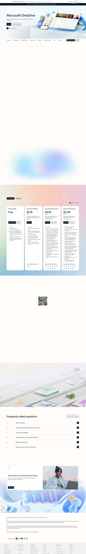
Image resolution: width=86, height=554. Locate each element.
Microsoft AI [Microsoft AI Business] (44, 546)
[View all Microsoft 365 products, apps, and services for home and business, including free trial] (77, 369)
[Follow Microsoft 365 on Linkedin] (16, 538)
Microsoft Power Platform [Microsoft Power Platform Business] (46, 553)
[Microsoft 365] (16, 1)
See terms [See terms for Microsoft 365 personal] (50, 218)
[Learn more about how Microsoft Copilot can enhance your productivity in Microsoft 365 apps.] (11, 487)
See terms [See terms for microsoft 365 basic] (28, 218)
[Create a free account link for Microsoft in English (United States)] (16, 24)
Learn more (18, 528)
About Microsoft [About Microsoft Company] (71, 548)
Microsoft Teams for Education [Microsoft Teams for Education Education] (35, 550)
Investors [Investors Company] (70, 553)
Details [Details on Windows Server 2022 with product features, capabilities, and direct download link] (46, 517)
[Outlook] (27, 266)
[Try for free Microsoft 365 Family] (72, 222)
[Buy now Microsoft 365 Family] (65, 222)
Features (38, 1)
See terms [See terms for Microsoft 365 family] (68, 218)
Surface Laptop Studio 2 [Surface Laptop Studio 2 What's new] (7, 550)
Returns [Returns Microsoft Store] (19, 551)
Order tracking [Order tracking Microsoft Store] (20, 553)
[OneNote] (57, 266)
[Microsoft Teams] (50, 268)
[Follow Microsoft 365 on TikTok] (27, 538)
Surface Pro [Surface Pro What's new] (5, 546)
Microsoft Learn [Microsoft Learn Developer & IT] (59, 550)
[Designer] (52, 268)
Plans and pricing (32, 1)
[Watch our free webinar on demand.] (50, 4)
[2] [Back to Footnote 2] (7, 524)
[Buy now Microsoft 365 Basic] (29, 222)
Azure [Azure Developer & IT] (57, 546)
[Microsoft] (8, 1)
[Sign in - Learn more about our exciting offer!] (12, 222)
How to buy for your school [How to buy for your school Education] (34, 553)
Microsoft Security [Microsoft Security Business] (45, 548)
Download (48, 1)
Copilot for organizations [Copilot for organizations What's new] (7, 551)
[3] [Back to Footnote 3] (7, 530)
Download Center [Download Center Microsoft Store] (20, 548)
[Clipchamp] (55, 268)
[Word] (48, 266)
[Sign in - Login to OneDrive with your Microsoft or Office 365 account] (9, 24)
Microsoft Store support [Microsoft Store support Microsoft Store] (21, 550)
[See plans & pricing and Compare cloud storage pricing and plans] (71, 40)
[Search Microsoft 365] (75, 1)
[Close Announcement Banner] (77, 4)
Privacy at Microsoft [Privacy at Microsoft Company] (72, 551)
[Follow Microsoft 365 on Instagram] (24, 538)
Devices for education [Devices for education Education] (34, 548)
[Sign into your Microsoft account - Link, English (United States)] (18, 222)
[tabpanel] (43, 236)
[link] (8, 41)
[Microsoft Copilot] (46, 266)
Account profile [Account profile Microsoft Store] (20, 546)
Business (27, 1)
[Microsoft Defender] (48, 268)
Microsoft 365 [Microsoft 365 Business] (45, 551)
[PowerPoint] (52, 266)
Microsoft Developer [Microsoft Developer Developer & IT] (59, 548)
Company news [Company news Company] (71, 550)
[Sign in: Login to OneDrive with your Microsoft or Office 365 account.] (77, 40)
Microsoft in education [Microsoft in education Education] (34, 546)
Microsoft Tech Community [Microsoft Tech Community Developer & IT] (60, 553)
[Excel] (50, 266)
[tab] (11, 198)
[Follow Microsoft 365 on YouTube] (22, 538)
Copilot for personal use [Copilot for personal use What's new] (7, 553)
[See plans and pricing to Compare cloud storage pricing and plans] (11, 28)
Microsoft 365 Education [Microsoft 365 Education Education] (34, 551)
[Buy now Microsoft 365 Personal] (47, 222)
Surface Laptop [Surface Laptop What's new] (6, 548)
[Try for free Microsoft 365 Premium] (53, 222)
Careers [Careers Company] (70, 546)
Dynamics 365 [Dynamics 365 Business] (45, 550)
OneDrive (22, 1)
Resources (43, 1)
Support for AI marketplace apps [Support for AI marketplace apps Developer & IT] (61, 551)
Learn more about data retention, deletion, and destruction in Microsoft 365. (52, 522)
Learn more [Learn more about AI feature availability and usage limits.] (36, 531)
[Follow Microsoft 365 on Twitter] (19, 538)
